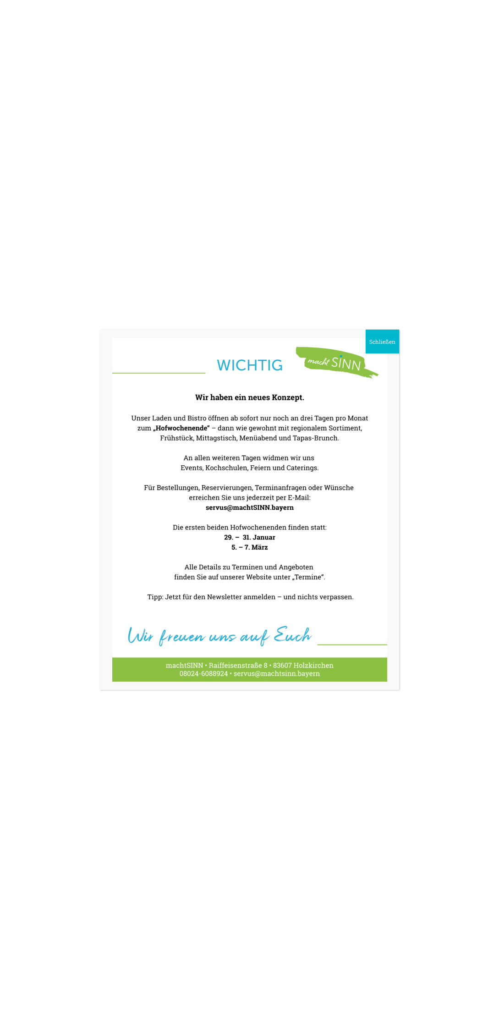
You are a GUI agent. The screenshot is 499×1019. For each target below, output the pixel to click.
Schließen (382, 341)
